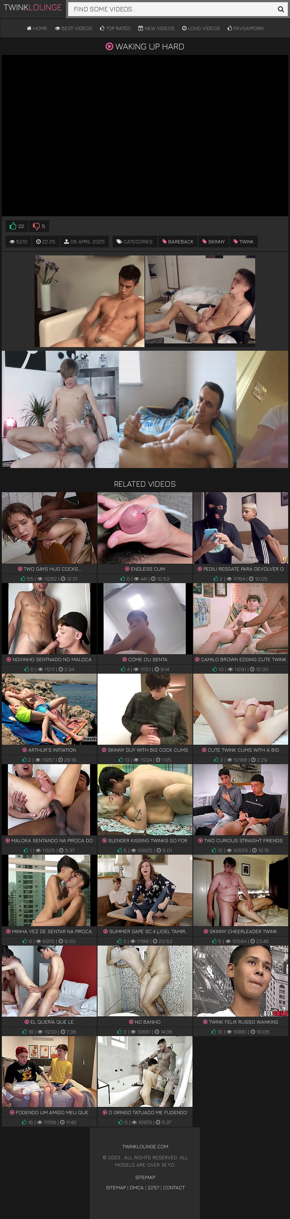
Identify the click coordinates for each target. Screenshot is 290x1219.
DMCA (137, 1187)
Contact (174, 1187)
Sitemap (145, 1177)
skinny (213, 241)
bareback (178, 241)
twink (244, 241)
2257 (153, 1187)
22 (17, 226)
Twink (33, 7)
